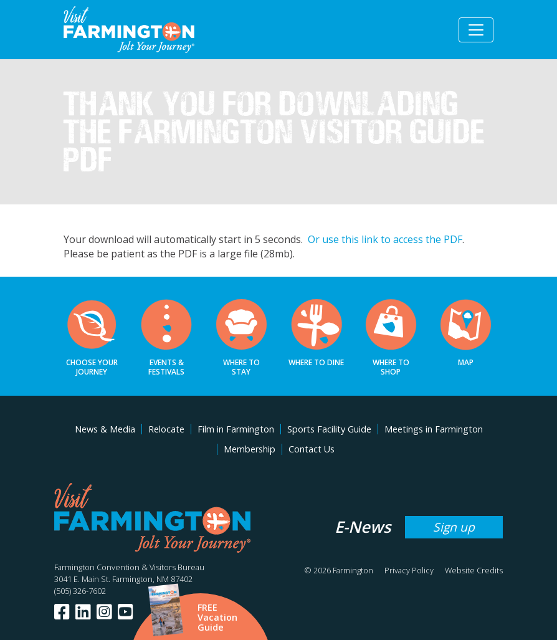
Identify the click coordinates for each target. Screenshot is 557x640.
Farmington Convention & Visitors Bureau (129, 567)
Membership (249, 449)
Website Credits (474, 570)
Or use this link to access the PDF (385, 239)
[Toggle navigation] (476, 29)
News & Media (105, 429)
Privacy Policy (409, 570)
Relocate (166, 429)
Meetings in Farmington (433, 429)
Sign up (454, 526)
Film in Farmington (236, 429)
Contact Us (311, 449)
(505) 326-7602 (80, 590)
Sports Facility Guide (329, 429)
